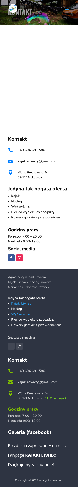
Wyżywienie (20, 314)
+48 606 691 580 (31, 150)
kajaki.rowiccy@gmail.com (38, 161)
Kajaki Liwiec (21, 303)
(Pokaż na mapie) (54, 398)
